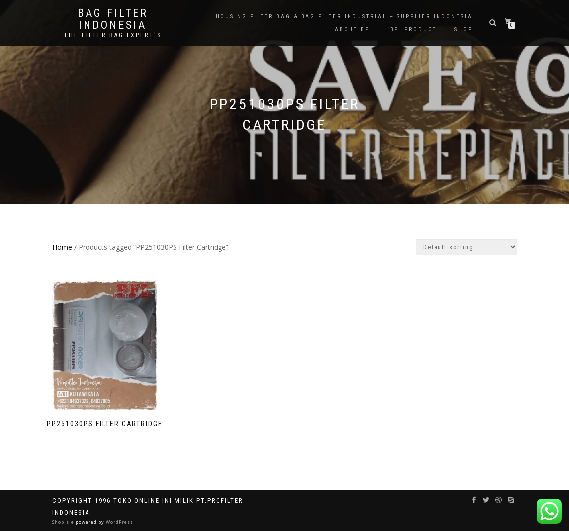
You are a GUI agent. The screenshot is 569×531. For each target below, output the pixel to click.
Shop (463, 29)
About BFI (353, 29)
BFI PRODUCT (413, 29)
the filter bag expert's (113, 35)
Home (62, 247)
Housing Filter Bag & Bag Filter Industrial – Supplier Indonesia (344, 16)
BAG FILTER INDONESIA (113, 19)
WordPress (118, 522)
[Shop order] (466, 247)
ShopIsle (64, 522)
